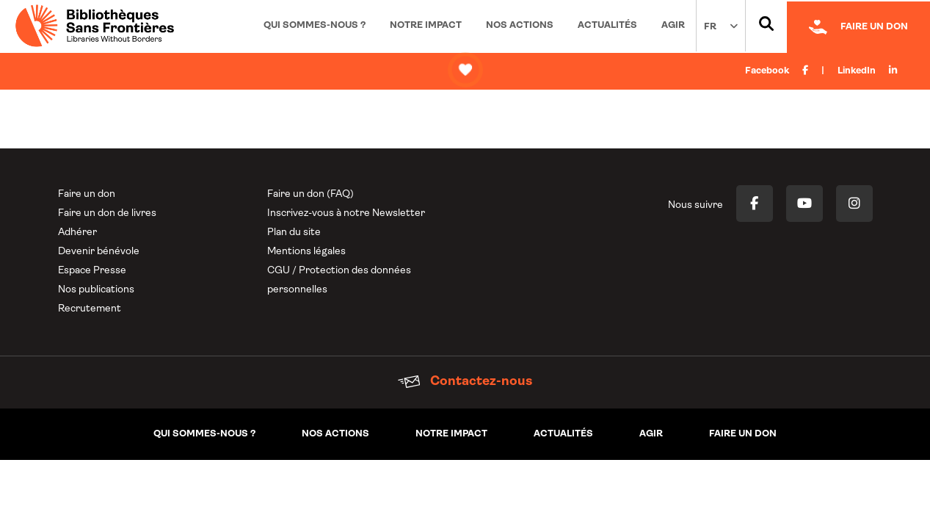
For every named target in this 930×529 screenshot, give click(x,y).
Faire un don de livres (107, 213)
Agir (673, 25)
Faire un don (86, 194)
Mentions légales (306, 251)
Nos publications (96, 289)
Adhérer (77, 232)
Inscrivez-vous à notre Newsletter (346, 213)
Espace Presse (92, 270)
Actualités (607, 25)
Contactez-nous (465, 382)
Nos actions (519, 25)
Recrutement (89, 308)
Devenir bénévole (98, 251)
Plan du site (294, 232)
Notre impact (426, 25)
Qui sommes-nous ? (315, 25)
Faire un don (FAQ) (310, 194)
